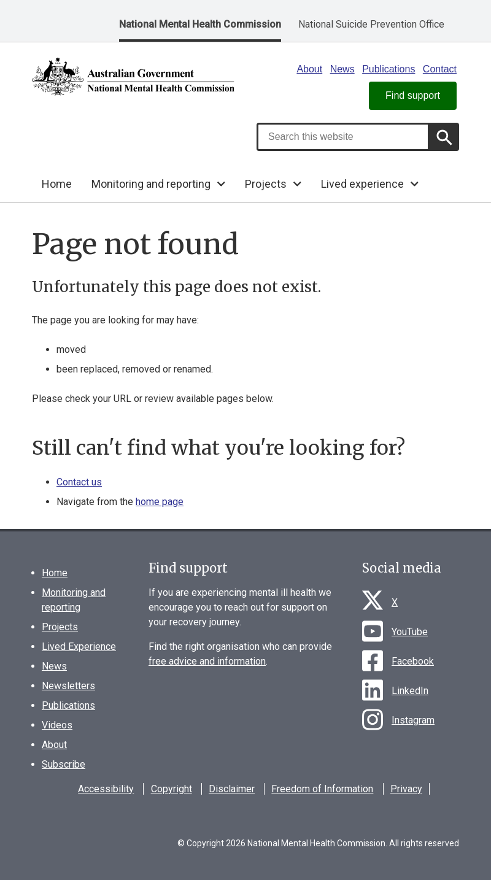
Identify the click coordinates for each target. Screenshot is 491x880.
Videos (57, 725)
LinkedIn (410, 691)
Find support (412, 95)
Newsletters (68, 686)
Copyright (171, 789)
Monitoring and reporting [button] (151, 183)
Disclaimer (232, 789)
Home (57, 183)
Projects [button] (266, 183)
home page (160, 502)
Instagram (413, 720)
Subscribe (63, 764)
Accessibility (106, 789)
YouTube (410, 632)
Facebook (413, 661)
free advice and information (207, 661)
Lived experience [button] (362, 183)
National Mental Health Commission (200, 24)
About (309, 69)
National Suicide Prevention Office (371, 24)
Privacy (406, 789)
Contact (440, 69)
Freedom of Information (322, 789)
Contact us (79, 482)
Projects (60, 627)
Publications (388, 69)
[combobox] (343, 137)
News (342, 69)
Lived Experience (79, 646)
